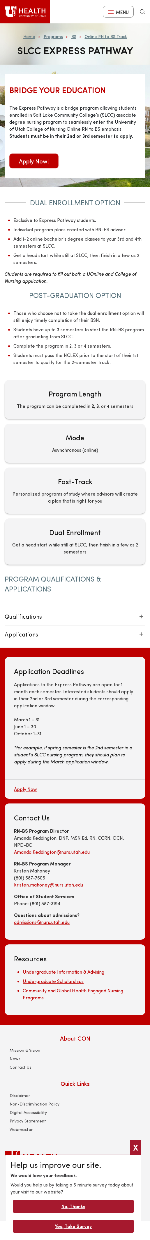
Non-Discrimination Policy (34, 1104)
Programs (53, 36)
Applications (21, 634)
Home (29, 36)
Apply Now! (34, 161)
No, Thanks (73, 1206)
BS (73, 36)
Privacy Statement (28, 1121)
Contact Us (20, 1067)
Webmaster (21, 1129)
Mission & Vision (25, 1050)
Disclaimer (20, 1095)
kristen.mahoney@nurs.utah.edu (48, 885)
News (15, 1058)
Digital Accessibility (28, 1112)
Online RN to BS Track (106, 36)
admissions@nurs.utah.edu (42, 922)
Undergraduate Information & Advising (63, 972)
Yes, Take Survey (73, 1226)
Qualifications (23, 616)
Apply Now (25, 789)
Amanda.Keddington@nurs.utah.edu (52, 852)
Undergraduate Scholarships (53, 981)
